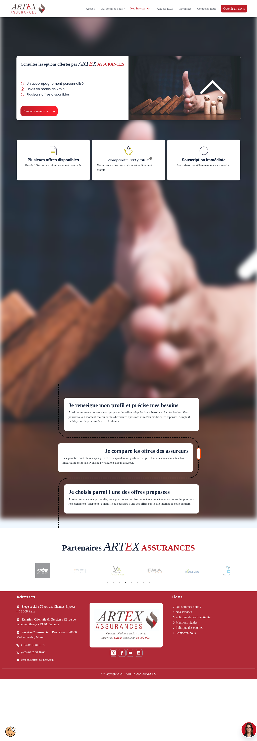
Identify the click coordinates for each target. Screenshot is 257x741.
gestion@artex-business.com (37, 659)
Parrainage (185, 8)
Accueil (90, 8)
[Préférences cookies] (10, 731)
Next (233, 572)
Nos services (184, 612)
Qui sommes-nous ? (113, 8)
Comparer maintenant (39, 111)
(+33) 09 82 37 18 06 (33, 652)
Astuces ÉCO (165, 8)
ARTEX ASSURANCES (141, 673)
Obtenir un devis (234, 8)
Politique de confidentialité (193, 617)
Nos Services (137, 8)
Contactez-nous (206, 8)
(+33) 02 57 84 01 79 (33, 644)
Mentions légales (187, 622)
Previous (24, 572)
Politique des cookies (189, 627)
